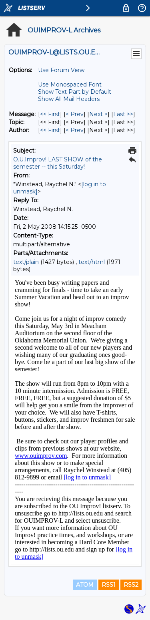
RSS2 (131, 584)
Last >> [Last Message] (123, 114)
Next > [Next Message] (98, 114)
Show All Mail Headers (69, 99)
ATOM (85, 584)
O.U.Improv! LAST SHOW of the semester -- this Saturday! (57, 163)
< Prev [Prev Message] (75, 114)
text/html (91, 262)
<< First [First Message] (50, 114)
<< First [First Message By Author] (50, 130)
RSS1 (109, 584)
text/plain (26, 262)
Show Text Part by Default (74, 91)
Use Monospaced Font (70, 84)
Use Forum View (61, 70)
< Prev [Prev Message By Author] (75, 130)
